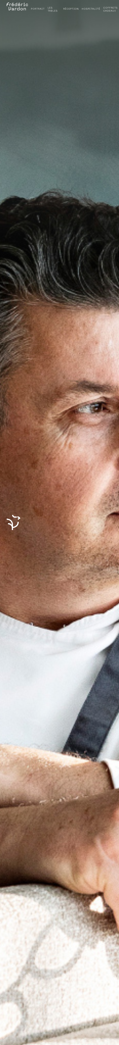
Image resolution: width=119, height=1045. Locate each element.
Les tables (53, 9)
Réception (71, 9)
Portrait (38, 9)
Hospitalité (91, 9)
